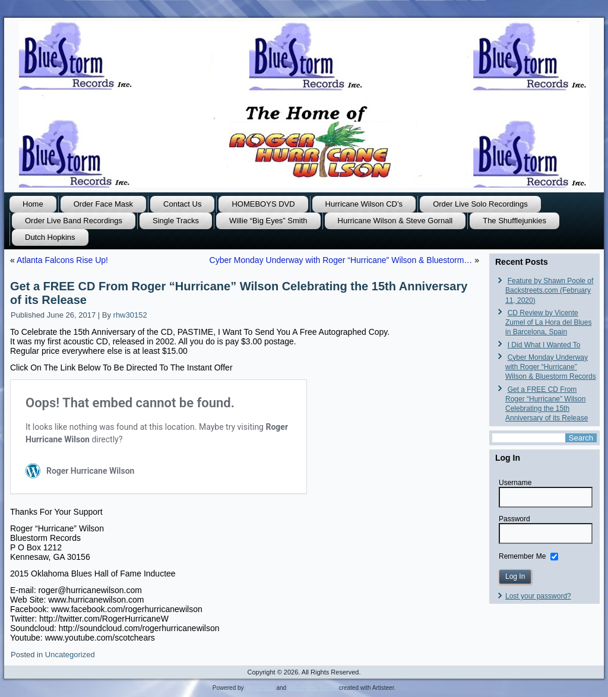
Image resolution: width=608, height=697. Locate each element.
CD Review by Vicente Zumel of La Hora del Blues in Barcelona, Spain (548, 323)
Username (515, 483)
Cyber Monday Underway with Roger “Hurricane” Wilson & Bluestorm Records (550, 367)
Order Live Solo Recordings (480, 203)
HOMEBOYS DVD (263, 203)
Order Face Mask (103, 203)
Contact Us (182, 203)
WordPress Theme (312, 688)
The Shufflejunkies (514, 220)
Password (514, 519)
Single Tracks (176, 220)
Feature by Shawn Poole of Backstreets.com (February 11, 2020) (549, 291)
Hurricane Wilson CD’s (364, 203)
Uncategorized (70, 654)
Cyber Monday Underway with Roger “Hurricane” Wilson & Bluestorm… (341, 260)
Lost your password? (538, 596)
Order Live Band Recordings (73, 220)
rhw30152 (130, 315)
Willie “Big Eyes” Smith (268, 220)
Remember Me (522, 556)
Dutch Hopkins (50, 237)
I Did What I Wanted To (544, 345)
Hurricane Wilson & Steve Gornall (395, 220)
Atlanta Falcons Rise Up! (62, 260)
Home (33, 203)
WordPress (259, 688)
